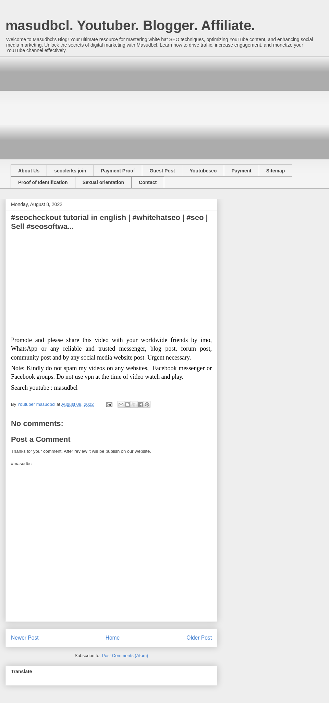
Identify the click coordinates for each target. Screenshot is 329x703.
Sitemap (275, 170)
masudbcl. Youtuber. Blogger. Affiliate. (130, 25)
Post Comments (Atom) (125, 655)
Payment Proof (118, 170)
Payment (241, 170)
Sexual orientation (103, 182)
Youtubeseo (203, 170)
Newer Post (25, 638)
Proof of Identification (43, 182)
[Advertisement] (135, 105)
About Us (28, 170)
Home (113, 638)
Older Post (199, 638)
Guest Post (162, 170)
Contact (148, 182)
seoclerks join (70, 170)
